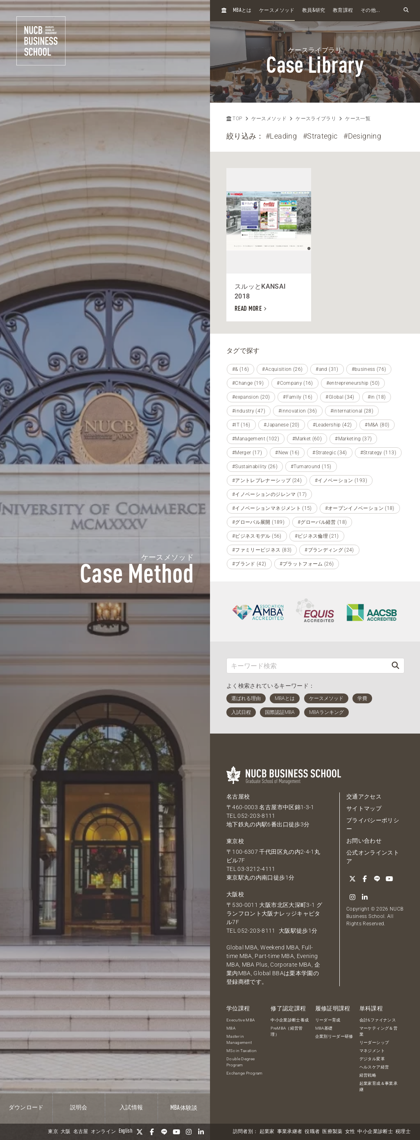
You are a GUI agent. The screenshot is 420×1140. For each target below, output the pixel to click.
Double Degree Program (240, 1062)
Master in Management (239, 1039)
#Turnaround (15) (311, 466)
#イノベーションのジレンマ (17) (269, 494)
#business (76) (369, 369)
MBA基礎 (324, 1028)
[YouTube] (176, 1132)
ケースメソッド (276, 10)
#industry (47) (248, 411)
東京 (53, 1131)
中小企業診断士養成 (290, 1020)
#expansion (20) (251, 397)
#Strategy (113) (378, 453)
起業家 (267, 1131)
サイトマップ (364, 808)
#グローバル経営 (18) (322, 522)
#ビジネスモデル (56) (257, 536)
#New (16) (287, 453)
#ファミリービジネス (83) (261, 550)
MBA (230, 1028)
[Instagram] (189, 1132)
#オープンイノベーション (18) (360, 508)
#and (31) (327, 369)
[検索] (395, 665)
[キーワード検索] (307, 665)
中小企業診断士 (375, 1131)
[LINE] (164, 1132)
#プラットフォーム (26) (307, 564)
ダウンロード (26, 1108)
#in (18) (377, 397)
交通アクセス (364, 796)
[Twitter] (139, 1132)
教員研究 (313, 10)
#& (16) (240, 369)
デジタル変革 (372, 1059)
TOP (234, 118)
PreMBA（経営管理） (287, 1031)
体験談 (184, 1108)
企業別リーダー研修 (334, 1036)
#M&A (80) (377, 425)
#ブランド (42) (249, 564)
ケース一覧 (357, 118)
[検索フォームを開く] (406, 10)
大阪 (66, 1131)
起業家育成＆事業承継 (378, 1086)
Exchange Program (244, 1073)
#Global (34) (339, 397)
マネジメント (372, 1050)
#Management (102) (255, 439)
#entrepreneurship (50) (353, 383)
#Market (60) (307, 439)
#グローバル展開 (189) (258, 522)
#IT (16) (241, 425)
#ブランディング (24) (329, 550)
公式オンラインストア (372, 856)
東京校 (235, 841)
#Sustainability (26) (255, 466)
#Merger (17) (247, 453)
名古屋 (80, 1131)
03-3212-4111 (256, 869)
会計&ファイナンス (377, 1020)
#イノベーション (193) (341, 480)
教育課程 (343, 10)
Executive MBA (240, 1020)
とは (242, 10)
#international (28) (352, 411)
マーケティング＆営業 (378, 1031)
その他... (370, 10)
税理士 (403, 1131)
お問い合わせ (364, 840)
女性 (350, 1131)
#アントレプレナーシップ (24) (267, 480)
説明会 (79, 1108)
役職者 (312, 1131)
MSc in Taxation (241, 1050)
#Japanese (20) (282, 425)
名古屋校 (238, 796)
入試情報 (131, 1108)
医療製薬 (332, 1131)
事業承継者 (290, 1131)
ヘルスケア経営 (374, 1067)
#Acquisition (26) (282, 369)
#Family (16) (297, 397)
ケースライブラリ (316, 118)
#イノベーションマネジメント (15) (272, 508)
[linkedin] (201, 1132)
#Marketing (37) (353, 439)
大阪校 (235, 894)
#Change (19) (248, 383)
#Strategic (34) (329, 453)
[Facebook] (152, 1132)
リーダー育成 (328, 1020)
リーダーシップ (374, 1042)
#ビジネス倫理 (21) (317, 536)
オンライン (103, 1131)
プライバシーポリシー (372, 824)
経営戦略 (367, 1075)
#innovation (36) (297, 411)
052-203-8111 (256, 815)
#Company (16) (295, 383)
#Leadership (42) (332, 425)
